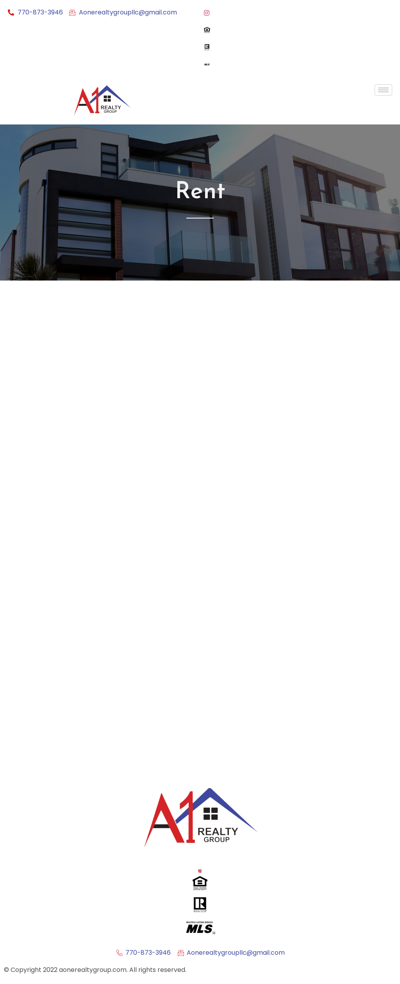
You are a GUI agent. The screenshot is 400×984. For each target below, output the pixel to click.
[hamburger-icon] (383, 90)
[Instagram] (298, 12)
